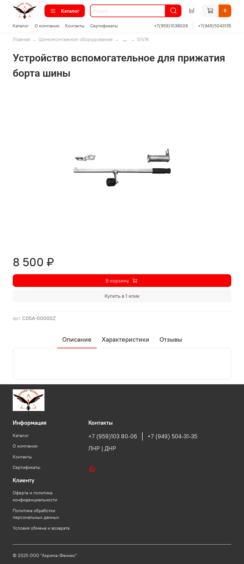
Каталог (64, 11)
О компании (47, 26)
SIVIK (143, 39)
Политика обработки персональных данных (36, 514)
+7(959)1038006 (171, 26)
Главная (21, 39)
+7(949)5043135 (214, 26)
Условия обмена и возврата (41, 528)
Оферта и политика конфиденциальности (35, 496)
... (125, 39)
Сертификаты (104, 26)
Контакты (75, 26)
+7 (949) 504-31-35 (172, 436)
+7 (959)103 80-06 (112, 436)
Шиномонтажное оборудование (75, 39)
